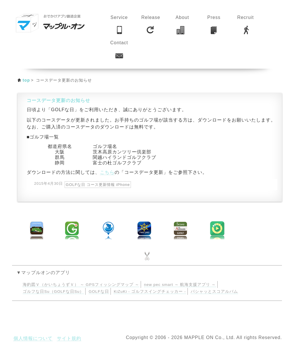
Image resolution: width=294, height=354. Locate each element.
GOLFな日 (99, 291)
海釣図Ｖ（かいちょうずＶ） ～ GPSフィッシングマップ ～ (81, 284)
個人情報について (33, 338)
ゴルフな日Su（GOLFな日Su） (53, 291)
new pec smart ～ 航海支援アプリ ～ (180, 284)
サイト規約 (69, 338)
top (26, 80)
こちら (107, 172)
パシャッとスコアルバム (214, 291)
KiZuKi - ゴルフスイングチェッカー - (150, 291)
